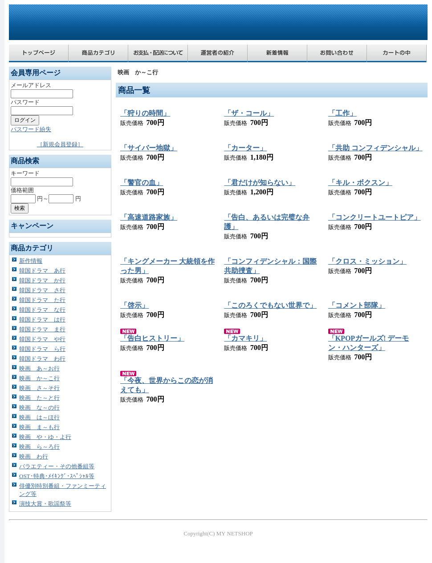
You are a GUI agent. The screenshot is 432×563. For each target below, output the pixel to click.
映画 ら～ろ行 (39, 446)
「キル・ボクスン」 (360, 182)
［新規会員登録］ (60, 144)
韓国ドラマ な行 (42, 309)
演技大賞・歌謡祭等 (45, 503)
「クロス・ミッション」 (367, 261)
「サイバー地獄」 (148, 148)
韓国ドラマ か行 (42, 280)
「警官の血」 (141, 182)
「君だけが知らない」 (259, 182)
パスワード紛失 (31, 129)
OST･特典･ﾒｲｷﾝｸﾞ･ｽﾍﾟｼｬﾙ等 (56, 476)
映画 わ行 (33, 456)
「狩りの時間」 (145, 113)
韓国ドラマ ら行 (42, 349)
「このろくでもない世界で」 (270, 305)
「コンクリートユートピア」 (374, 217)
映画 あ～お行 (39, 368)
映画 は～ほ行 (39, 417)
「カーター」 (245, 148)
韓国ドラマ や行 (42, 339)
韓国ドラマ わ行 (42, 358)
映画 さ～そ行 (39, 388)
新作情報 (30, 260)
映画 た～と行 (39, 397)
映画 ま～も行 (39, 427)
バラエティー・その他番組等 (56, 466)
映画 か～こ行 (39, 378)
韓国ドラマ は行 (42, 319)
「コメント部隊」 (356, 305)
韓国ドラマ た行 (42, 300)
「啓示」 (134, 305)
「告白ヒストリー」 (152, 338)
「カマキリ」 (245, 338)
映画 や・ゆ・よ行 (45, 437)
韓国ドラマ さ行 (42, 290)
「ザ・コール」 (249, 113)
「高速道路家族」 (148, 217)
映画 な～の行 (39, 407)
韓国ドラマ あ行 (42, 270)
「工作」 (342, 113)
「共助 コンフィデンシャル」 (375, 148)
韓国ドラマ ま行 (42, 329)
